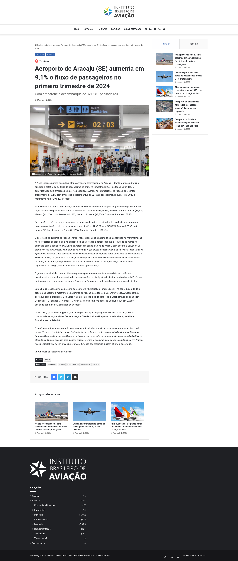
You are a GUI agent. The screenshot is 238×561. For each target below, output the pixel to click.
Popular (166, 43)
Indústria (38, 515)
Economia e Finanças (44, 505)
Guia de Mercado (132, 29)
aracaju (62, 364)
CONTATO (202, 555)
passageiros (85, 364)
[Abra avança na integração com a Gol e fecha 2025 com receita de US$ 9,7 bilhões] (127, 411)
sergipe (96, 364)
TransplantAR (40, 538)
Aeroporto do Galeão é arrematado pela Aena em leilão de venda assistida (187, 123)
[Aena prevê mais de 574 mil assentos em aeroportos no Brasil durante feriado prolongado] (51, 411)
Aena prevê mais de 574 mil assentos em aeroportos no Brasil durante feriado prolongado (51, 427)
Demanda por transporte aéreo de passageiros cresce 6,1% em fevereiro (89, 427)
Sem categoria (38, 543)
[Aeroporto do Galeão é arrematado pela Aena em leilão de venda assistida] (164, 124)
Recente (194, 43)
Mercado (56, 45)
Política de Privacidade (84, 555)
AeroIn (47, 360)
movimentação (72, 364)
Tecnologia (39, 533)
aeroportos (52, 364)
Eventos (35, 496)
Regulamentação (42, 529)
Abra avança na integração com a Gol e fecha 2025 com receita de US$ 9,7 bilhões (126, 427)
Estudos (115, 29)
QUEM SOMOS (190, 555)
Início (77, 29)
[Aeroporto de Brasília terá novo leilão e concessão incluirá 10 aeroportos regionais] (164, 106)
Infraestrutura (41, 519)
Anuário (103, 29)
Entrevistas (39, 510)
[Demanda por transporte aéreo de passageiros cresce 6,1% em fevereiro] (89, 411)
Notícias (88, 29)
